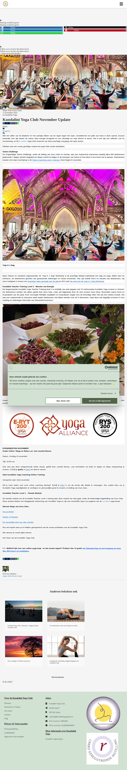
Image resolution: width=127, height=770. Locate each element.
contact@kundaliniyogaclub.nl (61, 717)
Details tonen (107, 393)
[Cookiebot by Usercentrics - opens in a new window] (107, 368)
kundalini (106, 501)
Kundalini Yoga (11, 115)
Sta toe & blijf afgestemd (99, 401)
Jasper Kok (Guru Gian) (12, 110)
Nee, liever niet (63, 401)
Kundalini (23, 141)
